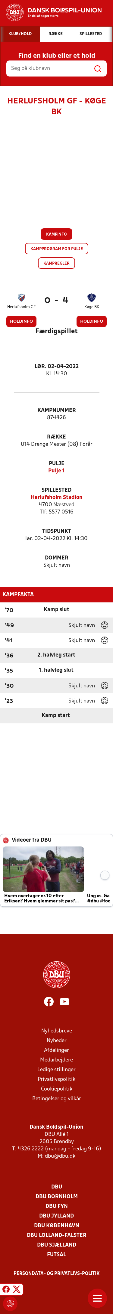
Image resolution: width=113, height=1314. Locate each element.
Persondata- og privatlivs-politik (57, 1274)
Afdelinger (56, 1050)
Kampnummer (56, 410)
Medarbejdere (56, 1060)
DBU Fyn (57, 1206)
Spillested (56, 490)
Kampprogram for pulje (56, 249)
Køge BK (91, 307)
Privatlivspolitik (56, 1079)
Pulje (56, 463)
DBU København (56, 1225)
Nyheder (57, 1040)
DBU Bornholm (57, 1196)
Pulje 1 (56, 471)
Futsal (56, 1254)
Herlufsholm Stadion (57, 497)
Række (56, 437)
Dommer (56, 558)
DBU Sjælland (56, 1245)
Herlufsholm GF (21, 307)
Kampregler (56, 264)
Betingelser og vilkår (56, 1098)
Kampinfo (56, 234)
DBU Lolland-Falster (56, 1235)
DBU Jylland (56, 1216)
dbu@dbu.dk (60, 1156)
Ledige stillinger (56, 1069)
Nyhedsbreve (56, 1031)
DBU (56, 1187)
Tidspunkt (56, 531)
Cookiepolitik (56, 1089)
